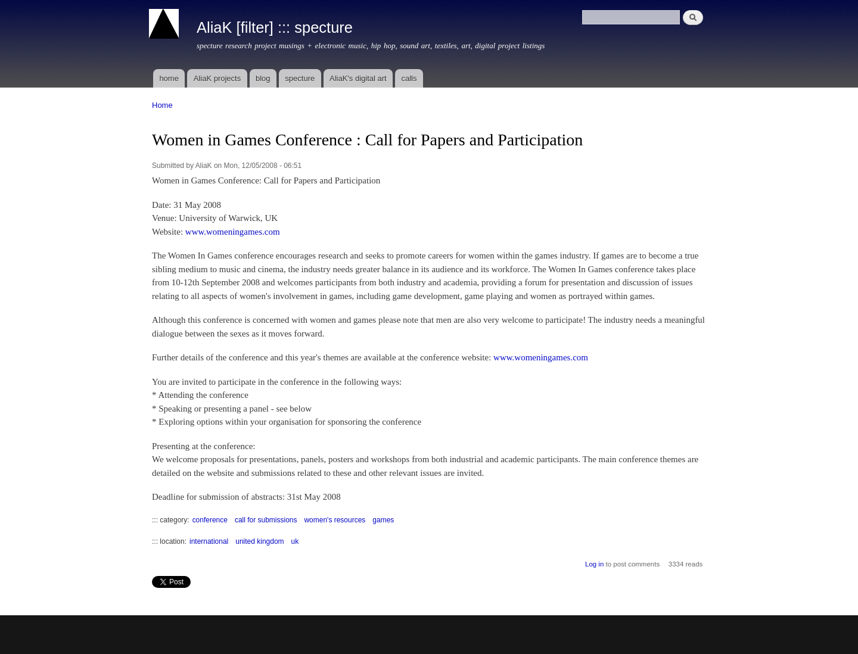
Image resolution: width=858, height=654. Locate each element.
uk (295, 541)
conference (210, 520)
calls (408, 78)
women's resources (334, 520)
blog (263, 78)
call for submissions (266, 520)
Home (162, 105)
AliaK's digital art (358, 78)
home (169, 78)
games (383, 520)
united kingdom (259, 541)
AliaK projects (217, 78)
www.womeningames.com (232, 231)
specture (300, 78)
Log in (594, 564)
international (208, 541)
